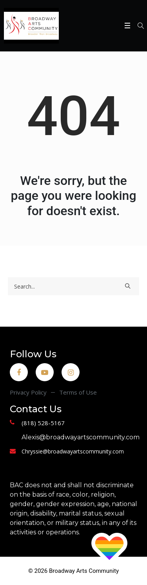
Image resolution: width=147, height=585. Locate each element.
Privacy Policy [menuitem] (28, 392)
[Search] (73, 286)
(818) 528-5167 (43, 423)
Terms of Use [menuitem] (78, 392)
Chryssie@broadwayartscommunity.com (73, 451)
